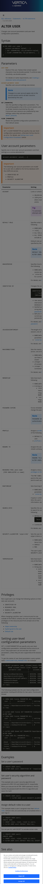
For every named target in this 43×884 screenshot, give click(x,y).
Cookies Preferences (21, 873)
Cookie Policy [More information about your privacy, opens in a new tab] (12, 869)
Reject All (21, 878)
